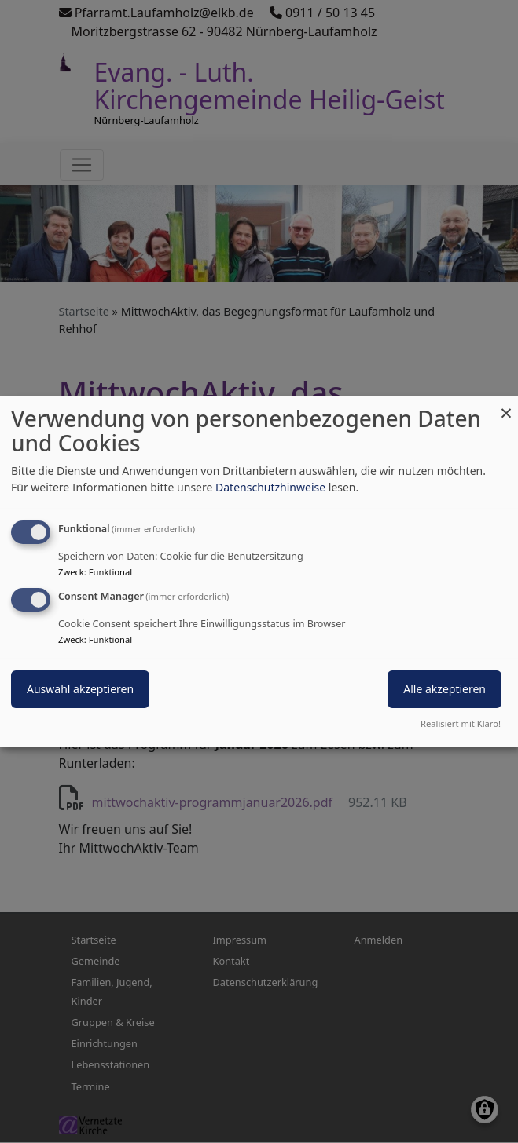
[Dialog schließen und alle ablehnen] (506, 405)
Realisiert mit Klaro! (461, 723)
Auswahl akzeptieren (80, 688)
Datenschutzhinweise (270, 487)
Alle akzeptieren (444, 688)
